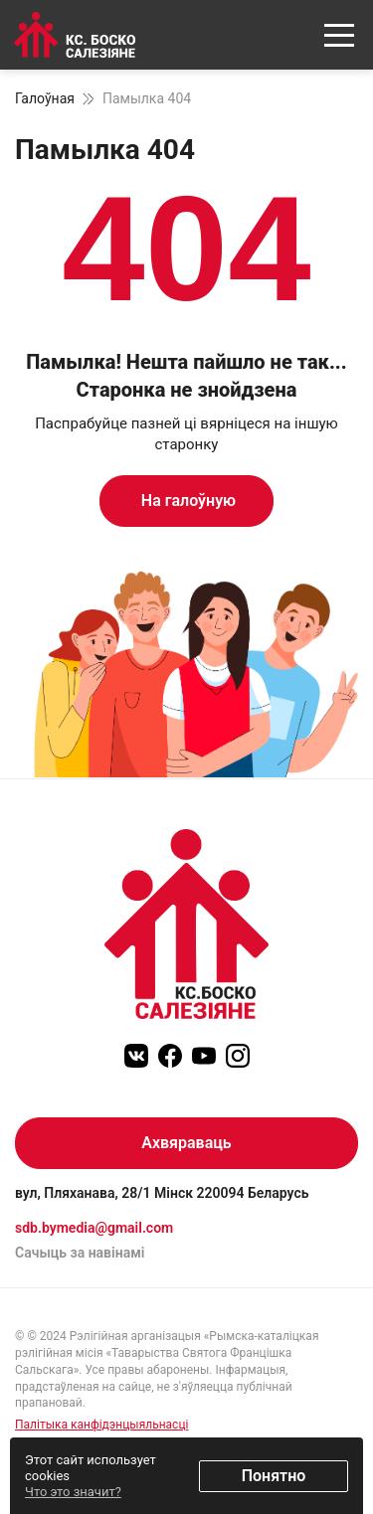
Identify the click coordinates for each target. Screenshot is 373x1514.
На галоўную (186, 500)
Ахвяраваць (186, 1142)
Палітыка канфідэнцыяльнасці (101, 1424)
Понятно (274, 1475)
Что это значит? (73, 1491)
